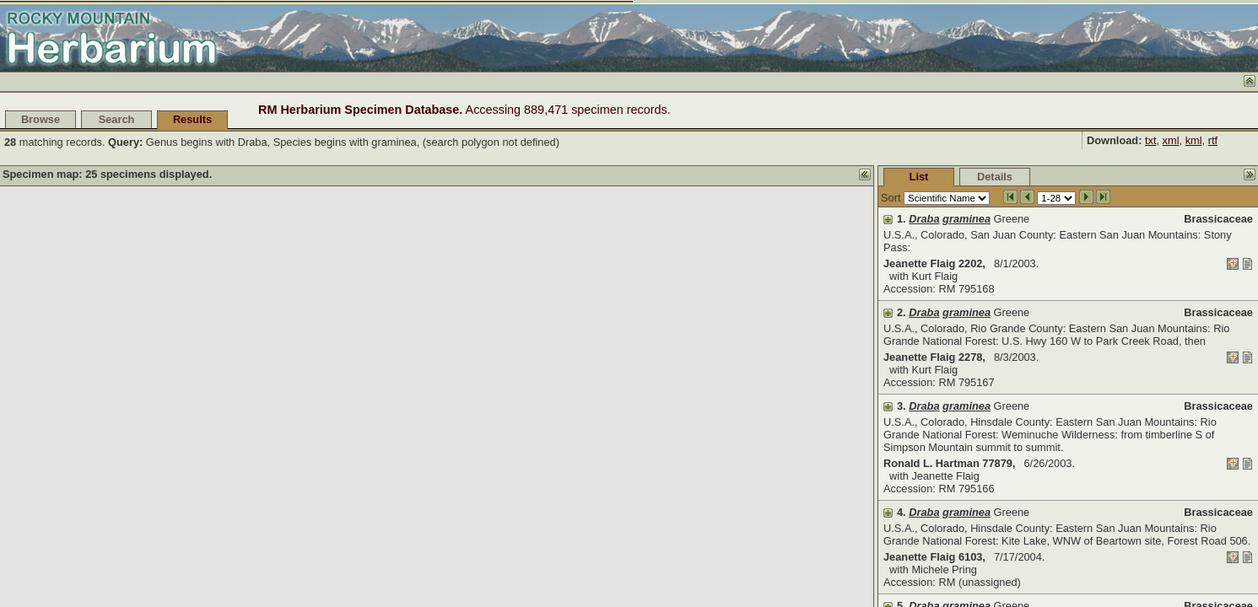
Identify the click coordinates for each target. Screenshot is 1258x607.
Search (117, 119)
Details (994, 176)
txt (1151, 140)
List (919, 176)
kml (1193, 140)
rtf (1213, 140)
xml (1171, 140)
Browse (40, 119)
